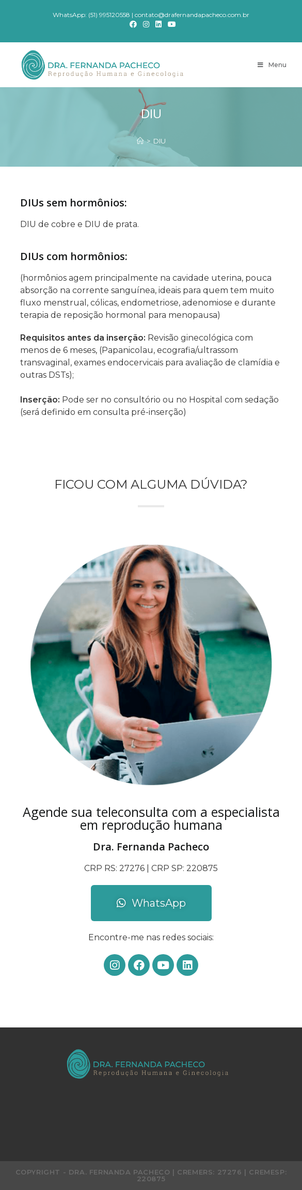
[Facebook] (133, 24)
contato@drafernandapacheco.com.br (192, 15)
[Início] (140, 141)
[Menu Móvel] (272, 65)
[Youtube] (170, 24)
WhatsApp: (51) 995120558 (91, 15)
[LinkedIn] (158, 24)
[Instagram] (146, 24)
